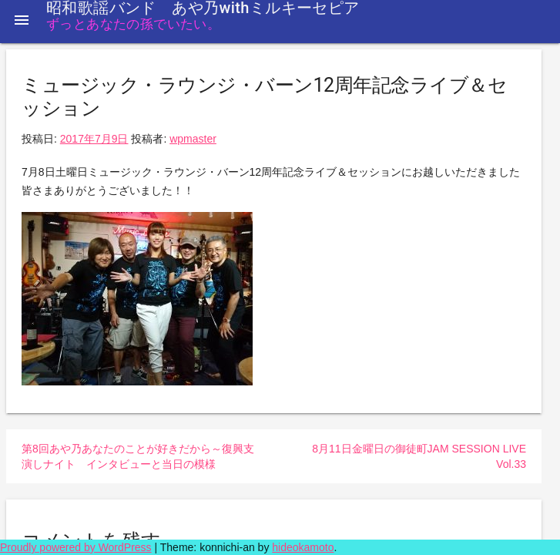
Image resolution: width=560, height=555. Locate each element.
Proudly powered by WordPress (76, 547)
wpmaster (192, 139)
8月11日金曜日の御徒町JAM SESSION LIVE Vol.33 (419, 456)
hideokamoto (303, 547)
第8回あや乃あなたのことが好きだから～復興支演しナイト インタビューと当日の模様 (138, 456)
